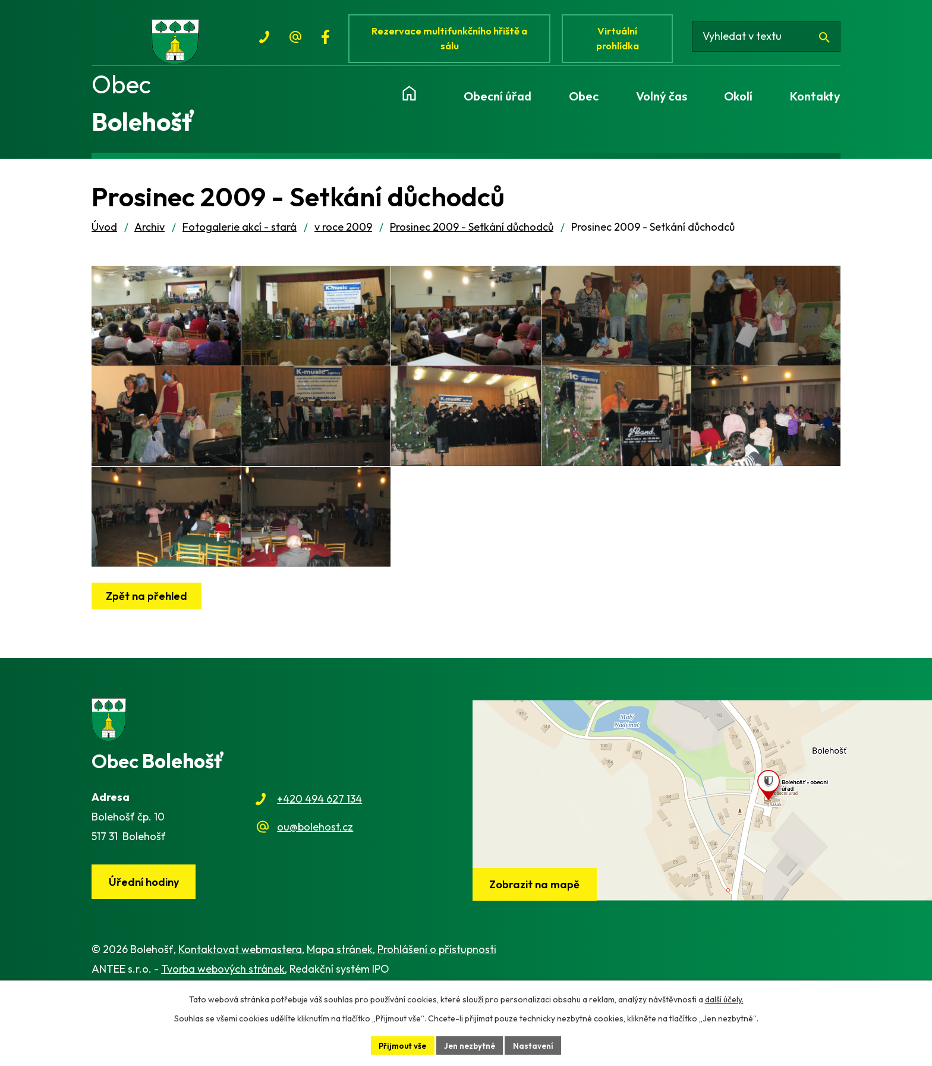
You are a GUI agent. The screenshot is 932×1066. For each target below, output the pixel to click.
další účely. (724, 998)
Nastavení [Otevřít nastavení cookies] (536, 1044)
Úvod (104, 235)
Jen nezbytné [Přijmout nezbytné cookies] (471, 1044)
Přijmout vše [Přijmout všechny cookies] (401, 1044)
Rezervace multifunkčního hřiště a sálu (451, 40)
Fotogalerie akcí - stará (239, 235)
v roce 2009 (343, 235)
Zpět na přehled (148, 661)
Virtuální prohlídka (623, 40)
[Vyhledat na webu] (770, 40)
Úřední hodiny (146, 947)
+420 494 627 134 (319, 864)
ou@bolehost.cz (315, 891)
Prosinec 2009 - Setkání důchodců (471, 235)
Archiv (149, 235)
